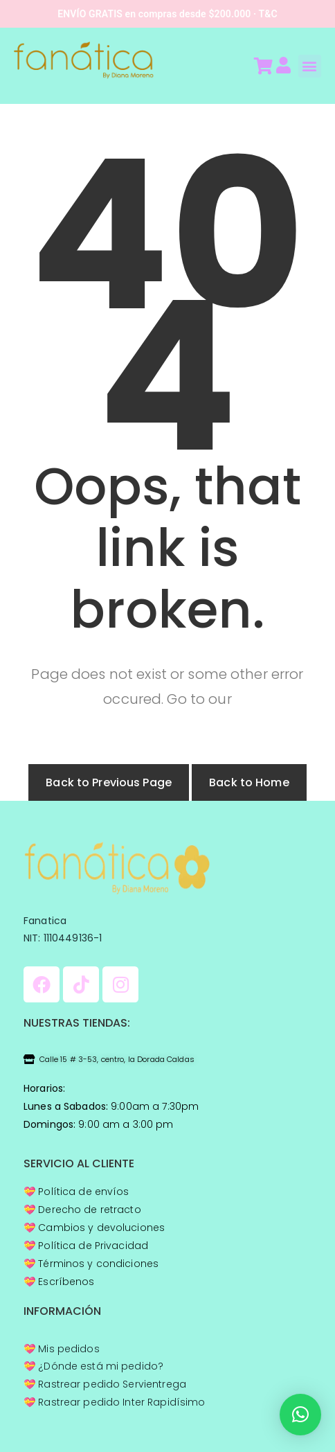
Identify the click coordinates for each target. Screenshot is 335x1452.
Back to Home (249, 782)
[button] (309, 66)
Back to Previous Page (109, 782)
